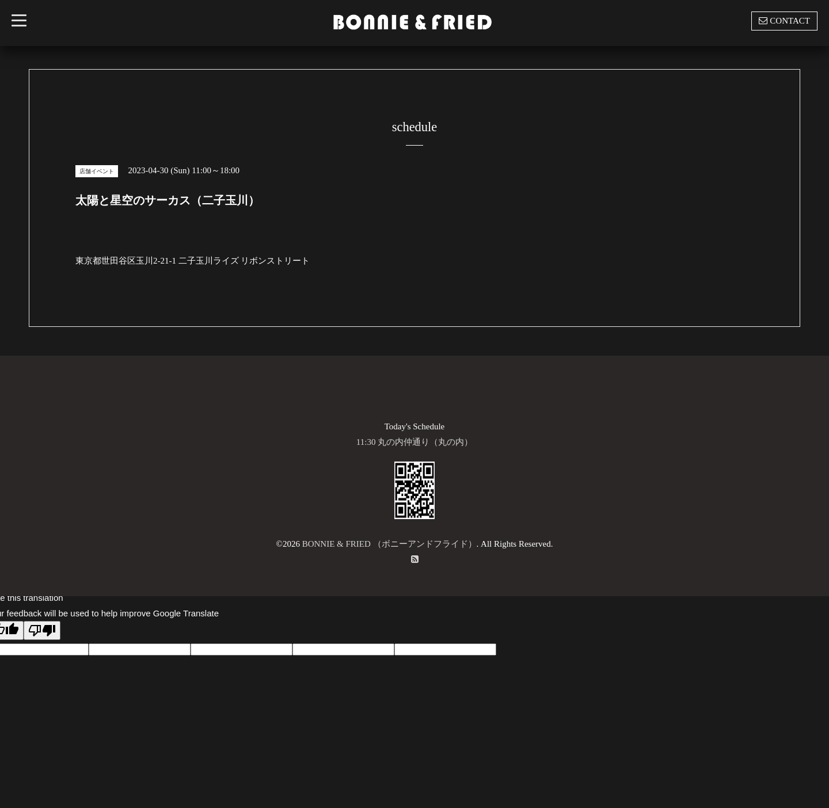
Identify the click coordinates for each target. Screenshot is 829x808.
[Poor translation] (42, 630)
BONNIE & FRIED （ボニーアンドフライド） (389, 543)
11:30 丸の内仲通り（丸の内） (414, 442)
